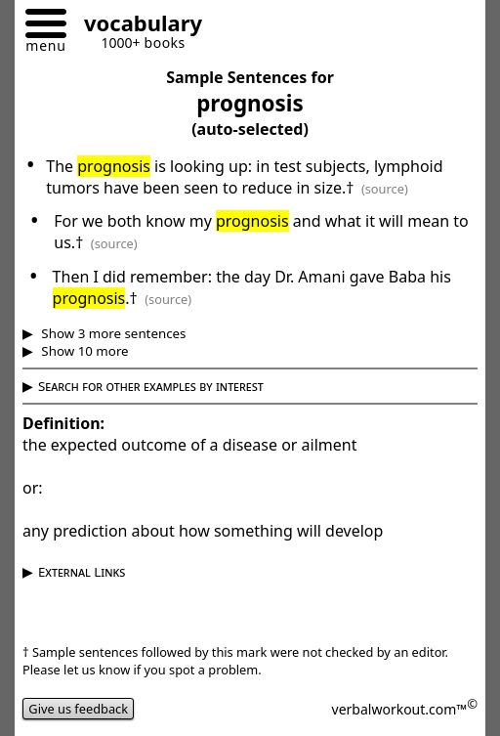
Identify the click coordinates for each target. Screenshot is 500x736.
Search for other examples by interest (151, 386)
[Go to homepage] (135, 26)
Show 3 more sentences (112, 333)
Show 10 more (83, 351)
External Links (81, 572)
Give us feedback (78, 708)
